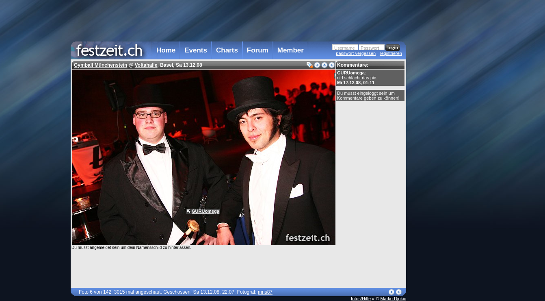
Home (165, 50)
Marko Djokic (393, 298)
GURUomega (351, 72)
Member (290, 50)
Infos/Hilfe (361, 298)
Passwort (370, 48)
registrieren (391, 53)
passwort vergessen (356, 53)
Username (344, 48)
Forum (257, 50)
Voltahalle (146, 65)
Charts (227, 50)
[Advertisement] (441, 164)
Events (195, 50)
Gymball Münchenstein (100, 65)
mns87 (265, 292)
